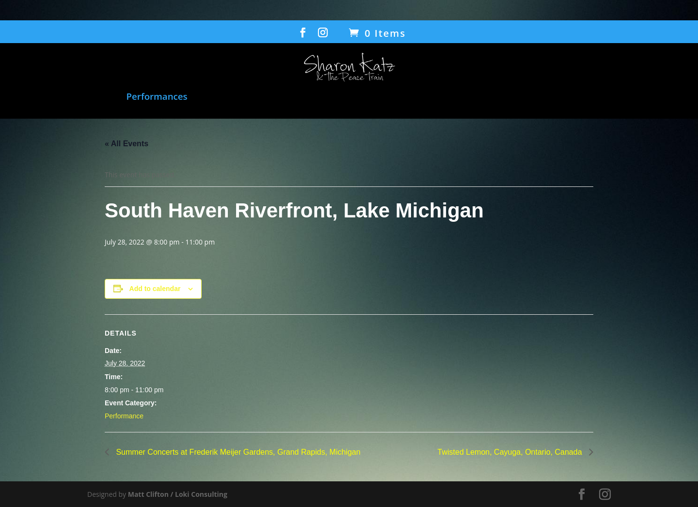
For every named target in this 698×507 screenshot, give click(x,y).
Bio (540, 97)
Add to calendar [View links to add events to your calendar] (155, 288)
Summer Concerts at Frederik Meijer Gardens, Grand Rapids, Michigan (237, 452)
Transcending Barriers (472, 97)
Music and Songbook (68, 97)
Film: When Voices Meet (251, 97)
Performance (124, 416)
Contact (656, 97)
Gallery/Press (588, 97)
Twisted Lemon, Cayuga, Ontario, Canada (511, 452)
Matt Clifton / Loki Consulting (177, 494)
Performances (157, 97)
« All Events (126, 143)
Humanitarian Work (368, 97)
